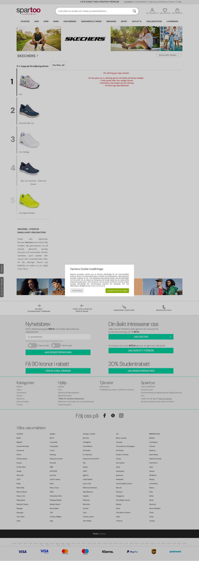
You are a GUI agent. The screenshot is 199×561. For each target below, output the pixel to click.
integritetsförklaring (98, 286)
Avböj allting (77, 291)
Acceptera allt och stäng (117, 291)
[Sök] (134, 11)
